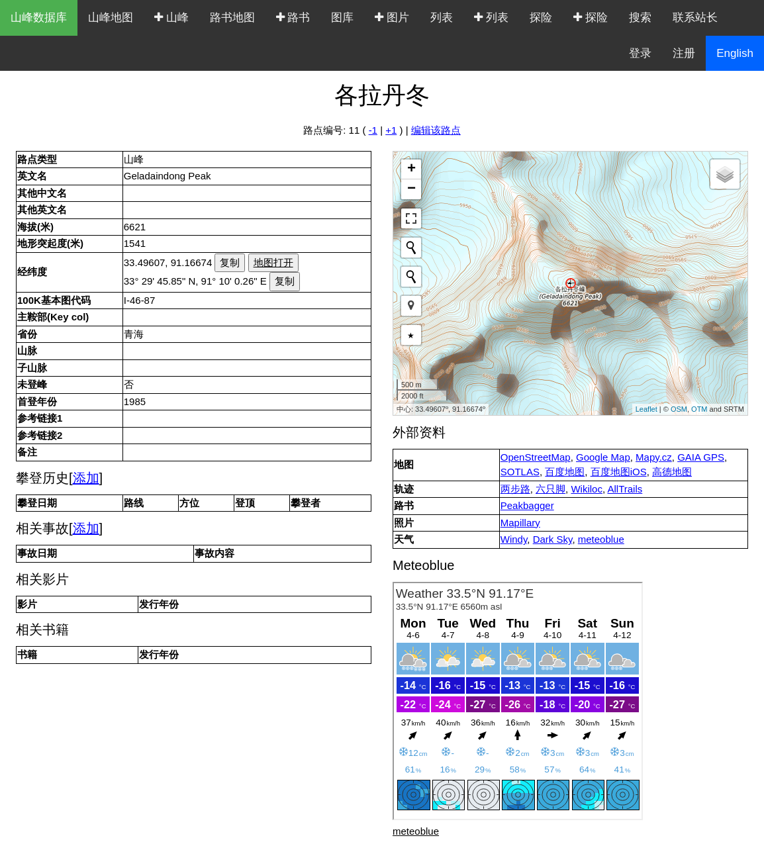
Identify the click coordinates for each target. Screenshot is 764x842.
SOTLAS (520, 471)
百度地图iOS (619, 471)
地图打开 (273, 262)
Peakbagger (527, 505)
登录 (640, 53)
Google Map (603, 457)
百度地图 (565, 471)
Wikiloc (586, 488)
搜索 (640, 17)
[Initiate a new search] (411, 247)
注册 (684, 53)
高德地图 (672, 471)
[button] (411, 306)
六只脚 (550, 488)
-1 (373, 130)
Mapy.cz (654, 457)
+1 (391, 130)
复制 (230, 262)
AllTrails (624, 488)
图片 (392, 17)
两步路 (515, 488)
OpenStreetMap (536, 457)
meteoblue (601, 539)
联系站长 (695, 17)
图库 (342, 17)
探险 (541, 17)
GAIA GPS (700, 457)
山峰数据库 (39, 17)
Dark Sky (553, 539)
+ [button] (411, 169)
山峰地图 (110, 17)
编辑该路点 (436, 130)
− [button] (411, 189)
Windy (514, 539)
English (734, 53)
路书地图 (232, 17)
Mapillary (520, 522)
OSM (679, 409)
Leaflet (646, 409)
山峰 (171, 17)
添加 (86, 478)
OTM (699, 409)
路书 (293, 17)
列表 (441, 17)
